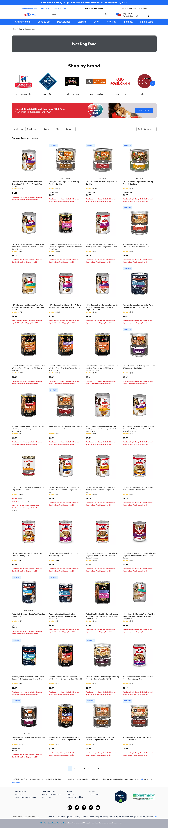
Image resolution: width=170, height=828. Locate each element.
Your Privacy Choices (146, 817)
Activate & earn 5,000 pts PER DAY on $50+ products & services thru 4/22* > (84, 2)
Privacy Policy (74, 817)
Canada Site (94, 794)
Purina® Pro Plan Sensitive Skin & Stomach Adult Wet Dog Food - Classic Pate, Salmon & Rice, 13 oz (65, 246)
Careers (70, 794)
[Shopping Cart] (152, 15)
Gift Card (45, 8)
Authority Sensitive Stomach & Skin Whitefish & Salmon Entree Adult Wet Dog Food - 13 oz (64, 616)
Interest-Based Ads (90, 817)
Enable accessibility (29, 8)
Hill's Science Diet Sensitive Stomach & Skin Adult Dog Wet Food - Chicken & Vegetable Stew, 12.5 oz (28, 246)
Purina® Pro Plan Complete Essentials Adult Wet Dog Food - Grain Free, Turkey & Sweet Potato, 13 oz (65, 368)
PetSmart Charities (75, 797)
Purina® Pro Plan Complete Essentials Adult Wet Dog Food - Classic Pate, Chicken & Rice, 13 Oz (28, 368)
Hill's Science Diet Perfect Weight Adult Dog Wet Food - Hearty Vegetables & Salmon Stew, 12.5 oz (139, 616)
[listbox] (84, 83)
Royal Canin (120, 94)
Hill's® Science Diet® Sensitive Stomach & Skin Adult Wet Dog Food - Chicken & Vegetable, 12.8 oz (138, 428)
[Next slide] (152, 83)
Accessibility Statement (51, 794)
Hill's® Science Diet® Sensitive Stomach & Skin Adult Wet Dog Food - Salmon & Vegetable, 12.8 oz (101, 307)
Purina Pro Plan (72, 94)
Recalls (51, 817)
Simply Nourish (96, 94)
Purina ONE (145, 94)
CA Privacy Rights (126, 817)
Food (20, 29)
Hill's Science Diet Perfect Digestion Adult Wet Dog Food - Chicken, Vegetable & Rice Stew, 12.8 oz (102, 428)
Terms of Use (61, 817)
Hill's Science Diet (23, 94)
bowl (141, 779)
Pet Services (20, 791)
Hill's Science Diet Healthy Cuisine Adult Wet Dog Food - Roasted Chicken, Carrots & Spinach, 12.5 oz (102, 555)
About (69, 791)
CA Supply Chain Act (108, 817)
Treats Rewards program (25, 797)
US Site (92, 791)
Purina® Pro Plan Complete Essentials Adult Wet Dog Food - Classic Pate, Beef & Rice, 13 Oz (65, 679)
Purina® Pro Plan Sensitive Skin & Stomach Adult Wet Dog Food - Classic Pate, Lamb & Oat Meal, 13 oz (102, 616)
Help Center (20, 794)
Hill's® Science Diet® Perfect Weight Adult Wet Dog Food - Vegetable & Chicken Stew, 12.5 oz (28, 307)
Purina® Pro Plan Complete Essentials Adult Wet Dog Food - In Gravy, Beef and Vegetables (28, 428)
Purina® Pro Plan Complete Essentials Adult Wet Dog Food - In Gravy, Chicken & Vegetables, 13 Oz (102, 368)
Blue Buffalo (48, 94)
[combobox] (79, 14)
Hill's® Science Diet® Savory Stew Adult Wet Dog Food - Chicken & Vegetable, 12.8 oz (102, 489)
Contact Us (46, 797)
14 (98, 768)
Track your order (59, 8)
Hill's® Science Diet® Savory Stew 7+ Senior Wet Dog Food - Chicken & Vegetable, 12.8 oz (65, 489)
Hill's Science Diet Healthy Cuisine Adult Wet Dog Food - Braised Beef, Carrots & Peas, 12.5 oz (139, 555)
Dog (14, 29)
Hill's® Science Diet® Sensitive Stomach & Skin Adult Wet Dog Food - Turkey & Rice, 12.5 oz (28, 184)
